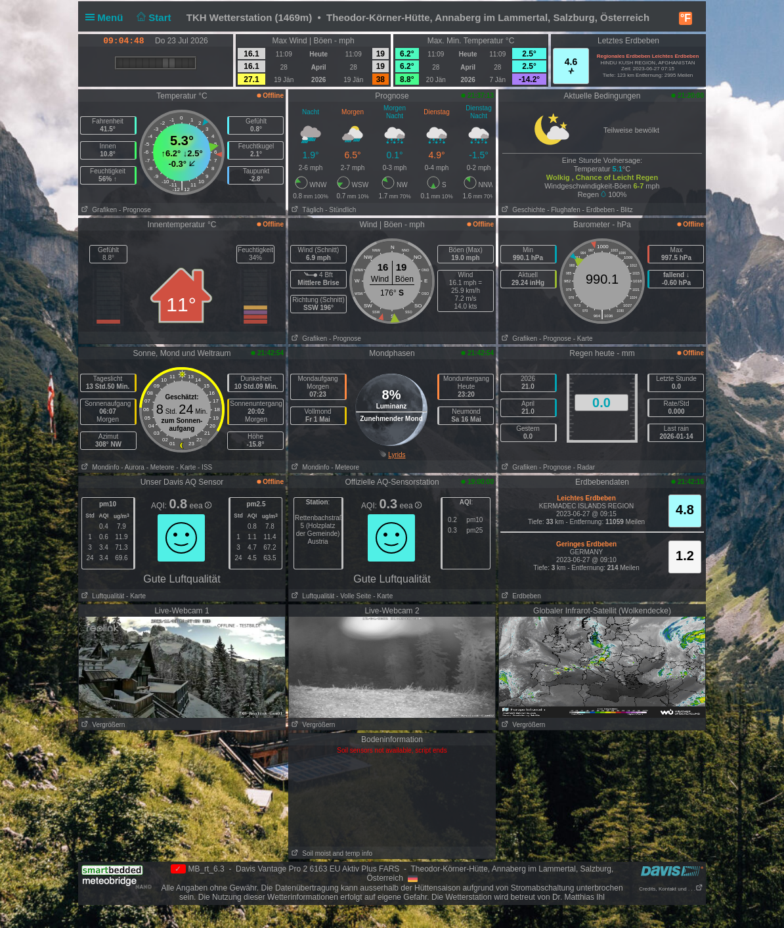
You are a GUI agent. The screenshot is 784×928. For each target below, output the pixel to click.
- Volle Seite (353, 596)
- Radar (584, 467)
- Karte (583, 338)
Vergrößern (102, 724)
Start (153, 17)
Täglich (306, 209)
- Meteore (160, 467)
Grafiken (98, 209)
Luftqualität (101, 596)
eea (200, 505)
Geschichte (522, 209)
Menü (107, 17)
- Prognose (135, 209)
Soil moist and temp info (330, 853)
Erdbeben (520, 596)
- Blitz (625, 209)
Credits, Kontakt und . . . (671, 889)
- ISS (205, 467)
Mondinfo (99, 467)
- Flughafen (563, 209)
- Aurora (132, 467)
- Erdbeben (598, 209)
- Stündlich (340, 209)
